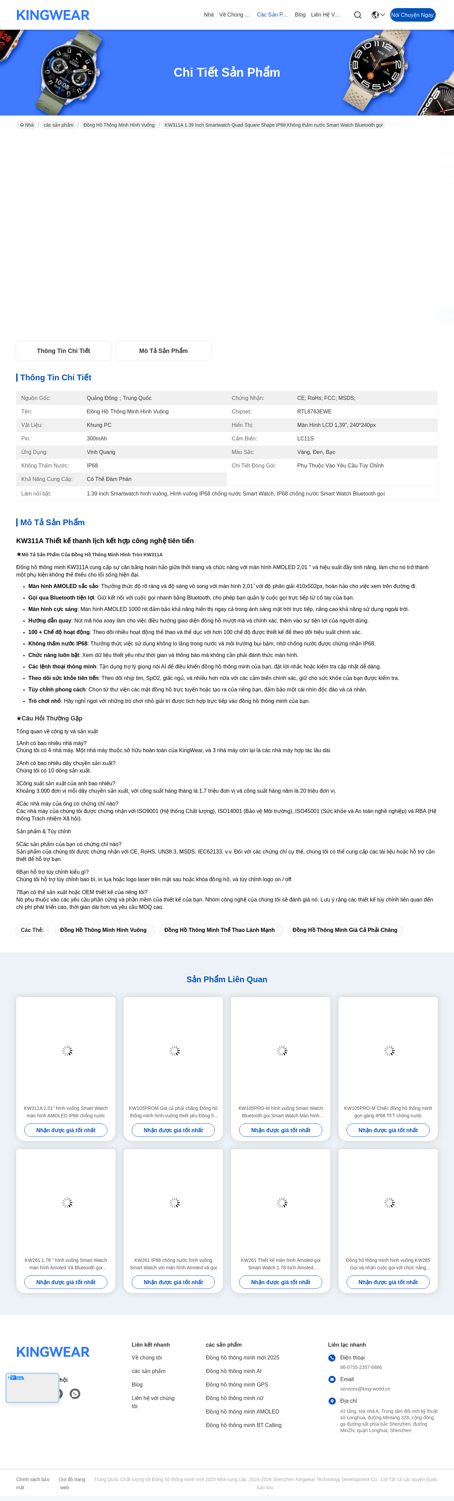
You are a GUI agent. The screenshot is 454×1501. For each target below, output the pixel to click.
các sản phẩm (273, 15)
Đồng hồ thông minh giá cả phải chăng (345, 930)
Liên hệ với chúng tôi (327, 15)
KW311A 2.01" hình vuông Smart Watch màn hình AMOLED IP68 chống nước (66, 1111)
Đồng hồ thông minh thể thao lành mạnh (220, 930)
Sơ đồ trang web (72, 1483)
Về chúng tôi (235, 15)
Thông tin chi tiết (63, 351)
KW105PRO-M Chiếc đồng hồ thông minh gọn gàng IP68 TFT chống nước (388, 1111)
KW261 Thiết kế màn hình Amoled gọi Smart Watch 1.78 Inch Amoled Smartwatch (280, 1264)
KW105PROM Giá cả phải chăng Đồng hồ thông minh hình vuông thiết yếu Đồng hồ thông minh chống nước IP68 (173, 1112)
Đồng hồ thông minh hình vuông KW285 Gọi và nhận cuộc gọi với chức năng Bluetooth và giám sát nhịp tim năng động (388, 1264)
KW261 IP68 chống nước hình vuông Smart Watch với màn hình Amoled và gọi (173, 1263)
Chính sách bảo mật (32, 1483)
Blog (300, 15)
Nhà (209, 15)
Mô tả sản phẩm (163, 351)
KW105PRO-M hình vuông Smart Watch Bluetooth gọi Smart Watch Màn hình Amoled (280, 1112)
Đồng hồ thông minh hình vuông (119, 125)
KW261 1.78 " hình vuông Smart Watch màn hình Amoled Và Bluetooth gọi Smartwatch (66, 1264)
